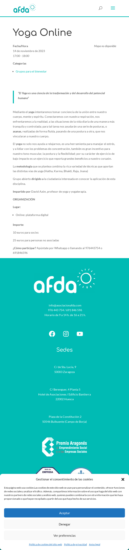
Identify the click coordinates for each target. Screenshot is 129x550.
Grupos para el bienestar (31, 71)
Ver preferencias (64, 535)
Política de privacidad (75, 544)
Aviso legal (94, 544)
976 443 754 (56, 310)
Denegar (64, 524)
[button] (123, 479)
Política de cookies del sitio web (45, 544)
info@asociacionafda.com (65, 305)
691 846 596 (74, 310)
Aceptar (64, 513)
